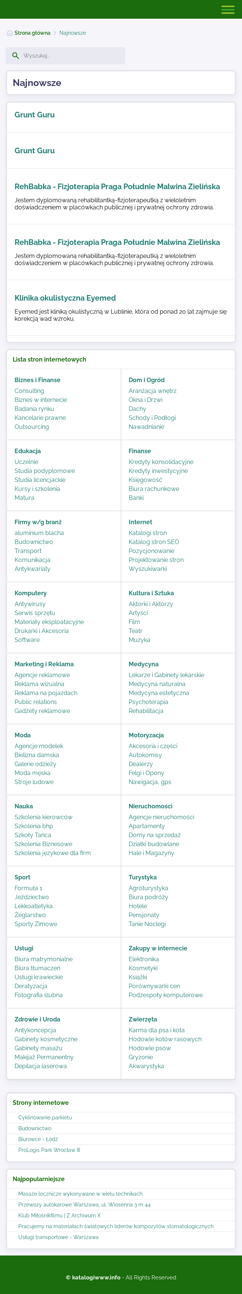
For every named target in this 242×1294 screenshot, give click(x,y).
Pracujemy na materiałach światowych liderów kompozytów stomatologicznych (116, 1226)
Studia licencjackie (40, 479)
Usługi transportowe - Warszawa (58, 1237)
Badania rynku (34, 408)
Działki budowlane (154, 844)
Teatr (136, 630)
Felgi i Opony (146, 773)
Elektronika (144, 959)
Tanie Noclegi (147, 924)
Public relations (36, 702)
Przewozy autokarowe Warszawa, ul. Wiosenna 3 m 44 (84, 1205)
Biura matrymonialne (44, 959)
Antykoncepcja (35, 1030)
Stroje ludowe (34, 782)
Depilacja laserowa (41, 1066)
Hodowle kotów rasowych (165, 1039)
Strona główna (32, 33)
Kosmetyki (143, 968)
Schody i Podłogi (152, 417)
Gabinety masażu (38, 1048)
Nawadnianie (146, 426)
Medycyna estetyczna (159, 693)
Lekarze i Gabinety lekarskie (166, 675)
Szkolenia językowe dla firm (53, 853)
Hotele (138, 906)
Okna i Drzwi (145, 399)
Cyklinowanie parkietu (45, 1118)
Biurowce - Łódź (38, 1139)
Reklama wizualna (39, 684)
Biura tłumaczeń (37, 968)
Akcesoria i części (153, 746)
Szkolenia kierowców (44, 817)
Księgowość (145, 479)
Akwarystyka (146, 1066)
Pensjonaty (144, 915)
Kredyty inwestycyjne (158, 470)
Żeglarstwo (30, 915)
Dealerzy (141, 764)
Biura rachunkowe (154, 488)
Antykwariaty (32, 568)
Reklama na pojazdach (46, 693)
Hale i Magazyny (151, 853)
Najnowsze (72, 33)
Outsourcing (32, 426)
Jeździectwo (32, 897)
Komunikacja (32, 559)
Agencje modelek (39, 746)
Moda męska (32, 773)
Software (27, 639)
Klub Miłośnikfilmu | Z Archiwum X (59, 1215)
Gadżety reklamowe (42, 710)
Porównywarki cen (154, 986)
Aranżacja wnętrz (153, 390)
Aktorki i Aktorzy (151, 604)
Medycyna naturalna (157, 684)
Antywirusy (30, 604)
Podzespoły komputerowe (166, 995)
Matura (24, 497)
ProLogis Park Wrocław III (49, 1150)
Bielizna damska (37, 755)
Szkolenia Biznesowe (43, 844)
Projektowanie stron (156, 559)
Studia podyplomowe (45, 470)
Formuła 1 (28, 888)
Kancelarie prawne (40, 417)
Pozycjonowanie (151, 550)
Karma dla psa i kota (157, 1030)
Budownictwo (34, 1128)
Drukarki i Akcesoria (42, 630)
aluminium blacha (39, 533)
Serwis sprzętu (35, 613)
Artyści (138, 613)
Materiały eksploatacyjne (49, 622)
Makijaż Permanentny (44, 1057)
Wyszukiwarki (148, 568)
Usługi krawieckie (39, 977)
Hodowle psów (150, 1048)
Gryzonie (141, 1057)
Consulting (29, 390)
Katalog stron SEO (154, 541)
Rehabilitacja (146, 710)
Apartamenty (147, 826)
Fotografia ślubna (39, 995)
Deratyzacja (31, 986)
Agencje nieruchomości (161, 817)
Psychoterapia (148, 702)
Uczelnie (26, 461)
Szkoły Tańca (33, 835)
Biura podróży (148, 897)
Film (134, 622)
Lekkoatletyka (34, 906)
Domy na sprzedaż (155, 835)
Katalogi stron (148, 533)
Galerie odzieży (35, 764)
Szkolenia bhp (34, 826)
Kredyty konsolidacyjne (161, 461)
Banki (136, 497)
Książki (138, 977)
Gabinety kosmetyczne (46, 1039)
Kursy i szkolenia (37, 488)
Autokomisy (145, 755)
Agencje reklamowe (42, 675)
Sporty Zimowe (36, 924)
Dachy (137, 408)
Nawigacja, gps (150, 782)
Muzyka (139, 639)
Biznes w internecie (41, 399)
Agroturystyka (148, 888)
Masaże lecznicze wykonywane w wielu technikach (80, 1194)
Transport (28, 550)
